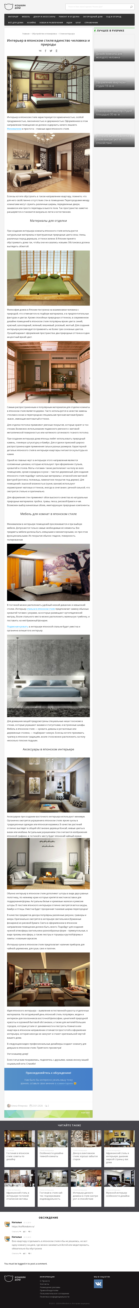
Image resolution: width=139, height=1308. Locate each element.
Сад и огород (113, 16)
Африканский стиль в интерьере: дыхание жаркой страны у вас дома (117, 1158)
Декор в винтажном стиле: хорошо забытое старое (85, 1156)
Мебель (26, 16)
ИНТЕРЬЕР (13, 16)
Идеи (69, 22)
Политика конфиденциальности (54, 1296)
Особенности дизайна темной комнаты (51, 1155)
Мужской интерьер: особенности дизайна (117, 1194)
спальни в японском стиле (41, 608)
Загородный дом (93, 16)
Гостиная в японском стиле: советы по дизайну (17, 1156)
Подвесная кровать (17, 626)
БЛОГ (78, 22)
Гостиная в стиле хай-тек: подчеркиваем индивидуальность (51, 1195)
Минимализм (14, 128)
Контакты (44, 1284)
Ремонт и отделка (69, 16)
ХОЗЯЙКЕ (31, 22)
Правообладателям (49, 1290)
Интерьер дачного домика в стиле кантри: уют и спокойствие (85, 1195)
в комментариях (64, 1083)
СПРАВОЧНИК (91, 22)
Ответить (16, 1231)
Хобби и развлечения (51, 22)
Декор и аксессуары (44, 16)
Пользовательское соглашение (54, 1293)
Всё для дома (15, 22)
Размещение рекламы (50, 1287)
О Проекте (45, 1281)
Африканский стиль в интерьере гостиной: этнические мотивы (17, 1195)
